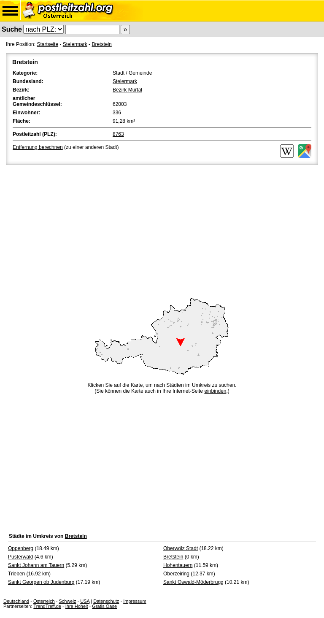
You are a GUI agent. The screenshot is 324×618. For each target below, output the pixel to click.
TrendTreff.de (47, 606)
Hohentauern (177, 565)
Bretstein (101, 44)
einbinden (215, 391)
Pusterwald (20, 557)
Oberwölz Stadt (180, 548)
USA (84, 601)
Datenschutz (106, 601)
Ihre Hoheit (76, 606)
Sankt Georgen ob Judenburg (41, 582)
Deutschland (16, 601)
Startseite (47, 44)
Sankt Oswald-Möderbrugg (193, 582)
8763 (118, 134)
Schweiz (67, 601)
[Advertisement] (162, 230)
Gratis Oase (104, 606)
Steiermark (75, 44)
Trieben (16, 574)
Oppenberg (20, 548)
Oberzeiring (176, 574)
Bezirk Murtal (127, 90)
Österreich (44, 601)
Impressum (134, 601)
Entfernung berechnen (38, 147)
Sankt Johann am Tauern (36, 565)
